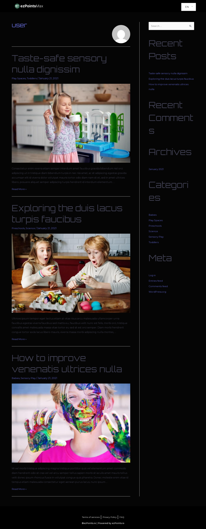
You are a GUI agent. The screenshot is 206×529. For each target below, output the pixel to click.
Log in (152, 280)
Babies (16, 378)
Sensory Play (28, 378)
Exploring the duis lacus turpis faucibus (67, 214)
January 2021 (157, 174)
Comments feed (158, 291)
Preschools (18, 228)
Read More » (19, 189)
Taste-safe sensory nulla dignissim (59, 64)
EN (187, 6)
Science (31, 228)
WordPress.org (158, 296)
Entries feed (156, 285)
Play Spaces (19, 78)
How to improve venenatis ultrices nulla (67, 363)
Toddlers (32, 78)
